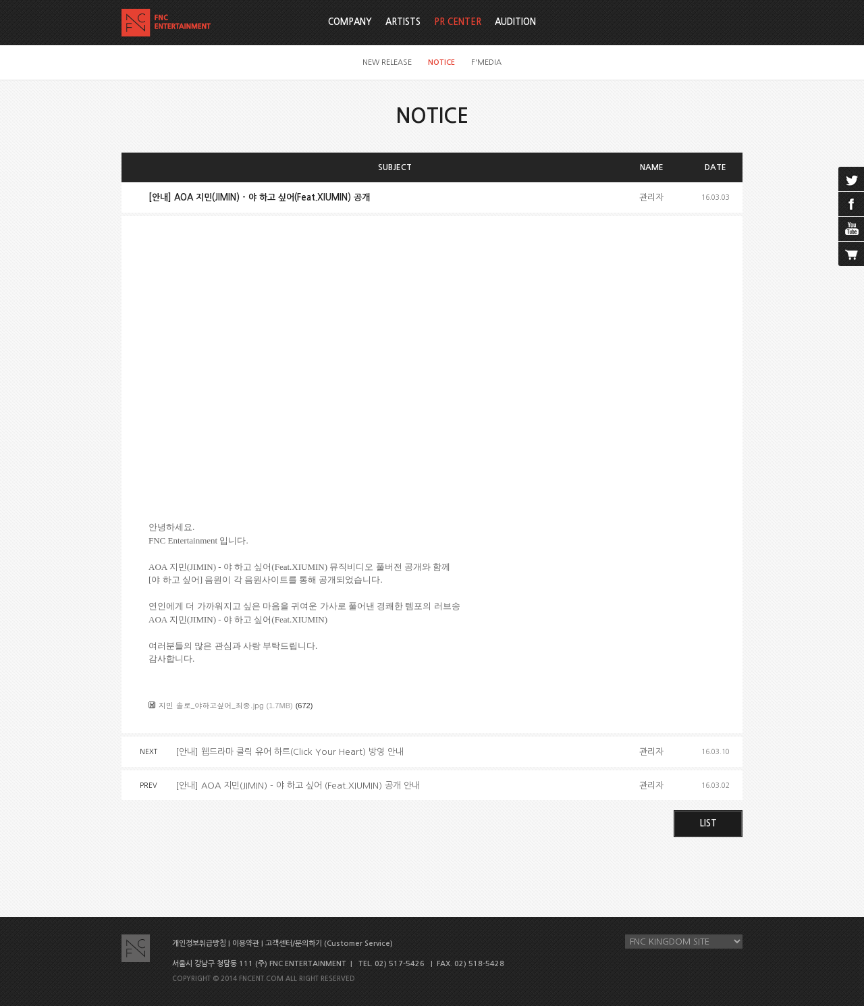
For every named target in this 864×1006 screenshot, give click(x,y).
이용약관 (245, 943)
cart (851, 254)
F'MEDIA (486, 62)
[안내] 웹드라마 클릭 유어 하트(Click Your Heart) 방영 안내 (290, 751)
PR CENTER (457, 22)
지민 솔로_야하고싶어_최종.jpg (211, 705)
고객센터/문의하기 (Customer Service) (329, 943)
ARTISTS (403, 22)
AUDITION (515, 22)
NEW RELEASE (387, 62)
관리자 (651, 197)
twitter (851, 179)
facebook (851, 204)
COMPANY (350, 22)
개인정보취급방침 (199, 943)
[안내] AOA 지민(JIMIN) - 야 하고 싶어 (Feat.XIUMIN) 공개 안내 (298, 785)
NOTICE (441, 62)
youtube (851, 229)
